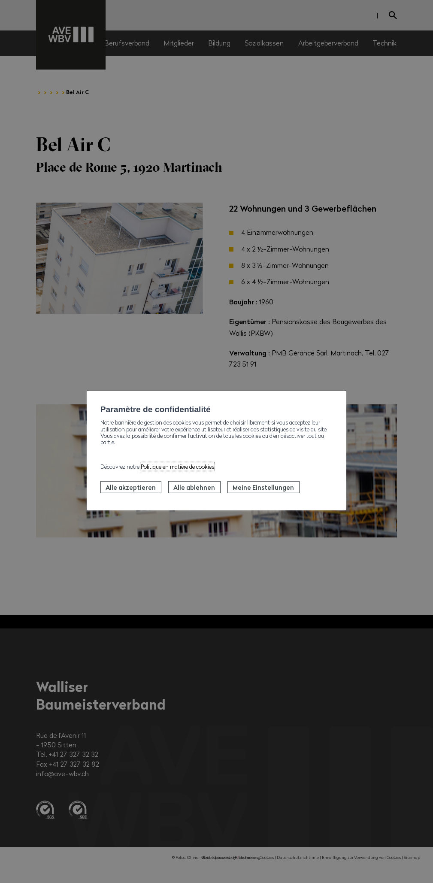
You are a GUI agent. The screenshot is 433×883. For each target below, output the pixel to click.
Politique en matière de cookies (177, 466)
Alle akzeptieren (131, 487)
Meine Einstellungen (263, 487)
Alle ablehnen (194, 487)
